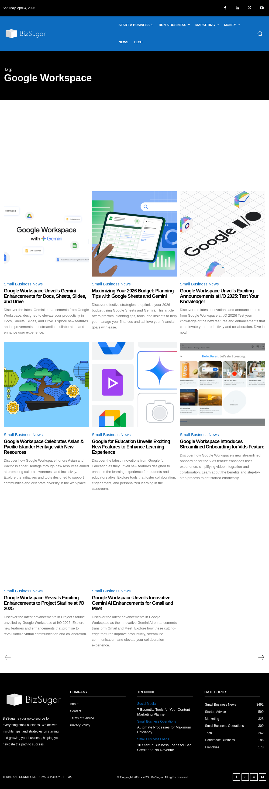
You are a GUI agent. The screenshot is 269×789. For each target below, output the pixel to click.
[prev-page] (8, 657)
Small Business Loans (153, 739)
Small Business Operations (156, 721)
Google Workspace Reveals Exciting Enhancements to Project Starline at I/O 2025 (44, 603)
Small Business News (23, 284)
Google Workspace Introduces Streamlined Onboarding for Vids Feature (222, 444)
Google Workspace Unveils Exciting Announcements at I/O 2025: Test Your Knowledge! (219, 296)
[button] (259, 33)
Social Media (146, 704)
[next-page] (261, 657)
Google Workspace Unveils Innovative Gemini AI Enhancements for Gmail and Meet (132, 603)
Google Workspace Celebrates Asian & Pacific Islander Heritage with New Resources (44, 447)
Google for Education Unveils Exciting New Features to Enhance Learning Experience (131, 447)
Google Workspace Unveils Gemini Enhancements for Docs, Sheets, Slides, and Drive (45, 296)
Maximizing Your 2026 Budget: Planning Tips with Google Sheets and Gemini (133, 293)
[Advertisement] (134, 140)
